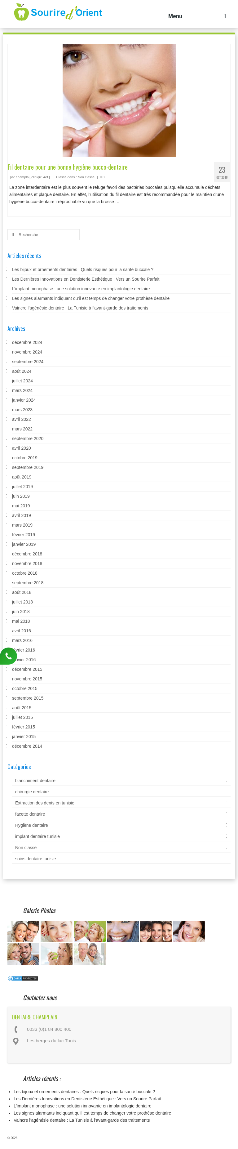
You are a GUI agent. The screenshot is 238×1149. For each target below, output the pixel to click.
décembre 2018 (27, 553)
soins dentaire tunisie (35, 858)
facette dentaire (30, 814)
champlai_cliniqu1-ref (32, 177)
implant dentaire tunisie (37, 836)
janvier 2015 (24, 736)
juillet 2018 (22, 601)
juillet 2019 (22, 486)
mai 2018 (21, 621)
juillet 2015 (22, 717)
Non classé (86, 177)
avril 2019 (21, 515)
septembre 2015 (27, 698)
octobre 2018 (24, 573)
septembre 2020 (27, 438)
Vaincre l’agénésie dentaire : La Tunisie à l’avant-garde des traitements (80, 307)
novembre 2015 (27, 678)
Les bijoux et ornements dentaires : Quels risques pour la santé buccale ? (82, 269)
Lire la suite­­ (132, 201)
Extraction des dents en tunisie (44, 802)
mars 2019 (22, 525)
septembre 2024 (27, 361)
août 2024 (21, 371)
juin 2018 (21, 611)
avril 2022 (21, 419)
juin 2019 (21, 496)
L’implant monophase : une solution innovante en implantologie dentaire (81, 288)
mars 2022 (22, 428)
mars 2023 (22, 409)
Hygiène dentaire (31, 825)
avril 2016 (21, 630)
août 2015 (21, 707)
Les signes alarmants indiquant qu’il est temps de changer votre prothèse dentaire (91, 298)
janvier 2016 (24, 659)
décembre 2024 (27, 342)
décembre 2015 (27, 669)
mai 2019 (21, 505)
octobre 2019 (24, 457)
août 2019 (21, 476)
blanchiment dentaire (35, 780)
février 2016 (23, 650)
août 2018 (21, 592)
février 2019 (23, 534)
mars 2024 (22, 390)
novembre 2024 (27, 352)
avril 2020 (21, 448)
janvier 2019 (24, 544)
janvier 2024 (24, 400)
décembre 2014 (27, 746)
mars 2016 (22, 640)
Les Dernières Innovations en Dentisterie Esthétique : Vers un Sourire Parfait (85, 279)
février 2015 (23, 726)
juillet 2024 (22, 380)
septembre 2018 (27, 582)
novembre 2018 (27, 563)
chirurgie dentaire (32, 791)
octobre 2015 (24, 688)
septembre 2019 (27, 467)
